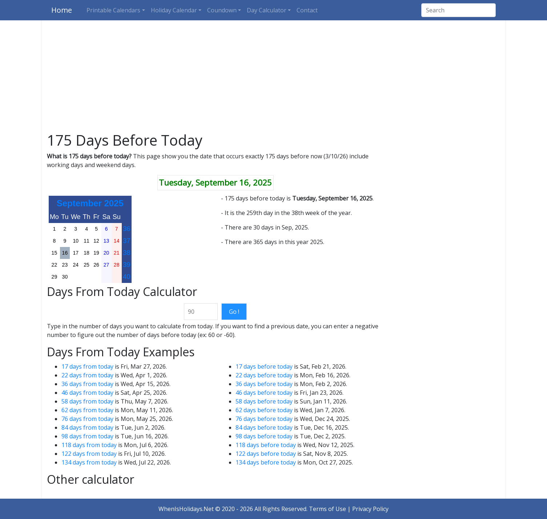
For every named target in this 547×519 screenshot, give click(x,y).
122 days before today (266, 454)
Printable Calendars (113, 10)
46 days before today (264, 393)
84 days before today (264, 427)
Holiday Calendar (174, 10)
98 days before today (264, 436)
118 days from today (89, 445)
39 (126, 264)
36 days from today (87, 384)
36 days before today (264, 384)
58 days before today (264, 401)
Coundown (222, 10)
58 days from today (87, 401)
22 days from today (87, 375)
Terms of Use (327, 509)
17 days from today (87, 366)
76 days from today (87, 419)
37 (126, 240)
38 (126, 252)
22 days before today (264, 375)
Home (61, 10)
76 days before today (264, 419)
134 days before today (266, 462)
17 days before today (264, 366)
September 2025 (90, 203)
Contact (307, 10)
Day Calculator (266, 10)
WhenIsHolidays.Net (186, 509)
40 (126, 276)
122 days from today (89, 454)
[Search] (458, 10)
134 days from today (89, 462)
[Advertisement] (274, 78)
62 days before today (264, 410)
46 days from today (87, 393)
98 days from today (87, 436)
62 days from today (87, 410)
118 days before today (266, 445)
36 (126, 228)
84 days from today (87, 427)
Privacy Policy (370, 509)
